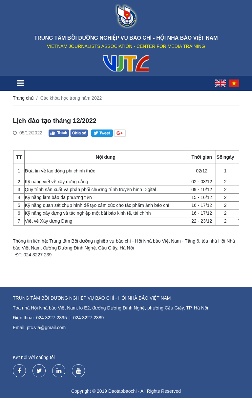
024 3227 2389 (88, 317)
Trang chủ (23, 98)
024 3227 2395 (51, 317)
